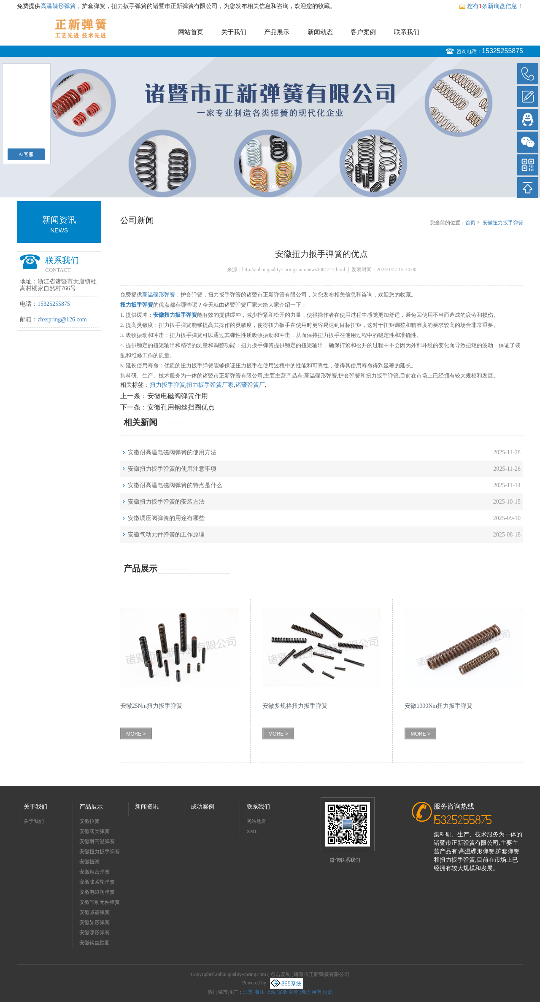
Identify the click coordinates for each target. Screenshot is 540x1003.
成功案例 (202, 806)
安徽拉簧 (89, 821)
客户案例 (363, 32)
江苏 (248, 992)
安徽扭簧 (89, 862)
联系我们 (406, 32)
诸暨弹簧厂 (250, 385)
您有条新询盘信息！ (491, 6)
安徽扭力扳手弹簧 (99, 852)
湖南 (294, 992)
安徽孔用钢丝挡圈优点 (181, 407)
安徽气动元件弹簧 (99, 902)
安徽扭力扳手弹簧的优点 (503, 223)
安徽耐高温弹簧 (97, 841)
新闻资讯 (147, 806)
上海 (271, 992)
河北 (328, 992)
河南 (316, 992)
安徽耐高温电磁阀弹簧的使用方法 (172, 452)
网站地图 (256, 821)
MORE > (136, 734)
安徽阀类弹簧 (94, 831)
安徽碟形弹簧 (94, 933)
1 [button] (266, 187)
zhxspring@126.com (62, 319)
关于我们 (233, 32)
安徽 (282, 992)
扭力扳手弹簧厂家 (210, 385)
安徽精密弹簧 (94, 872)
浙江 (259, 992)
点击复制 (280, 974)
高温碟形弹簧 (58, 6)
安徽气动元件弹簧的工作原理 (166, 534)
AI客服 (26, 154)
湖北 (305, 992)
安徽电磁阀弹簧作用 (177, 395)
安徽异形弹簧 (94, 922)
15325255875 (502, 50)
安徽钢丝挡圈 (94, 943)
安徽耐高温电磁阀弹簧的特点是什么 (175, 485)
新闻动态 (320, 32)
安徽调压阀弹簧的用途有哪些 (166, 518)
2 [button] (274, 187)
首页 (470, 223)
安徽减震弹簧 (94, 912)
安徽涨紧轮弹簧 (97, 882)
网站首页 (190, 32)
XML (252, 831)
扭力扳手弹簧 (167, 385)
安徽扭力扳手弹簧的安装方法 (166, 502)
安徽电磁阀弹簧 (97, 892)
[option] (270, 127)
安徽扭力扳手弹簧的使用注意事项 (172, 469)
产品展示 (276, 32)
